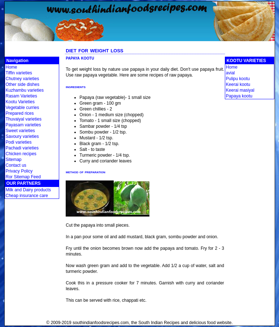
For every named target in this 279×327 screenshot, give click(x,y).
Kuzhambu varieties (25, 90)
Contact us (16, 165)
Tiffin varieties (19, 72)
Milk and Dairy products (28, 189)
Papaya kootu (239, 96)
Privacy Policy (19, 171)
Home (11, 67)
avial (230, 72)
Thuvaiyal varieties (24, 119)
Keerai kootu (238, 84)
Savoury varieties (22, 136)
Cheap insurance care (27, 195)
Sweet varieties (20, 130)
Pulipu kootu (238, 78)
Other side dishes (22, 84)
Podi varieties (19, 142)
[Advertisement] (139, 44)
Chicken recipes (21, 153)
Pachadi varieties (22, 148)
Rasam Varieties (21, 96)
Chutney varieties (22, 78)
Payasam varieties (23, 124)
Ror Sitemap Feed (23, 176)
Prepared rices (20, 113)
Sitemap (14, 159)
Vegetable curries (22, 107)
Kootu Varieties (20, 101)
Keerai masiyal (240, 90)
